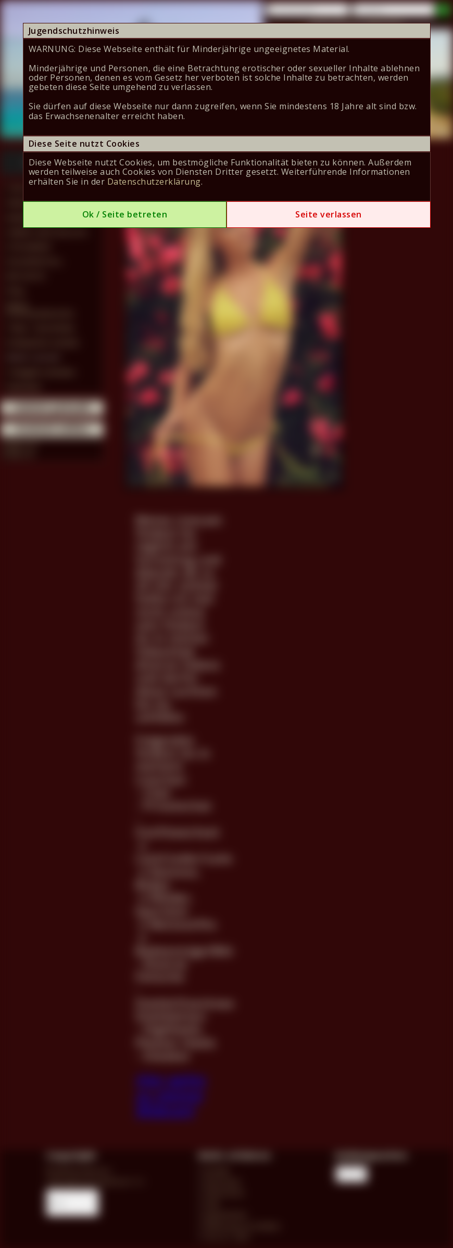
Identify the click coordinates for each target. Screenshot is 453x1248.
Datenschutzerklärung (154, 181)
